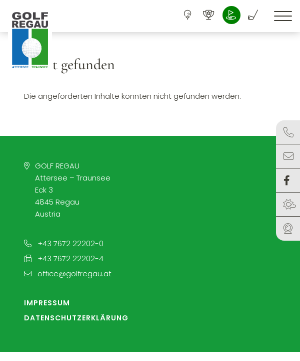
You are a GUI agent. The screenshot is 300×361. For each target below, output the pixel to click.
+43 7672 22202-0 (64, 243)
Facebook (287, 180)
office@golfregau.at (68, 273)
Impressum (47, 303)
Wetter (290, 205)
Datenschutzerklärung (76, 318)
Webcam (288, 229)
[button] (30, 40)
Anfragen (289, 156)
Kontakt (289, 132)
